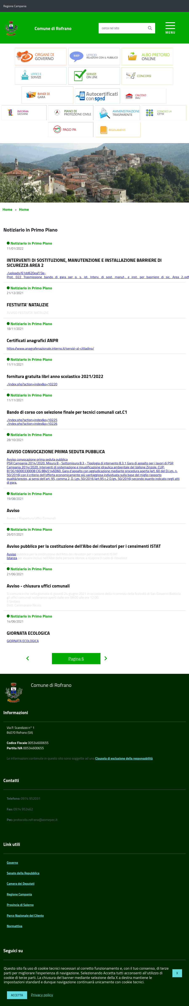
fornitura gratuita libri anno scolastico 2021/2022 (55, 376)
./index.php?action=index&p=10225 (32, 419)
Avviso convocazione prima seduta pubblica (37, 459)
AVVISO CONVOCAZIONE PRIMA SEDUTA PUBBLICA (56, 451)
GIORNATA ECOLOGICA (28, 633)
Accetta (17, 995)
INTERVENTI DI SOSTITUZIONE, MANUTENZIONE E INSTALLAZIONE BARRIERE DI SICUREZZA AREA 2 (84, 263)
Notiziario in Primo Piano (31, 243)
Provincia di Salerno (20, 904)
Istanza (12, 557)
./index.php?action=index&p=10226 (32, 423)
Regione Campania (19, 894)
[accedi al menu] (170, 27)
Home (7, 209)
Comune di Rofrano (53, 28)
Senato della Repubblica (23, 873)
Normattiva (14, 926)
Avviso (13, 510)
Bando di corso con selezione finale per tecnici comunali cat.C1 (67, 412)
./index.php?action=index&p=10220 (32, 384)
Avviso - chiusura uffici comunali (38, 585)
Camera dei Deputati (20, 883)
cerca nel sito (110, 28)
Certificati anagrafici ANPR (32, 340)
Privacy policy (42, 994)
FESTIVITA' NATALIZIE (28, 304)
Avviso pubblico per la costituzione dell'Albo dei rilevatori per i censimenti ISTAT (84, 546)
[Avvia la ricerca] (150, 28)
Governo (12, 862)
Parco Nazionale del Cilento (25, 915)
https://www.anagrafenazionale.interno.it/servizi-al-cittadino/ (50, 348)
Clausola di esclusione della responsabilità (124, 758)
